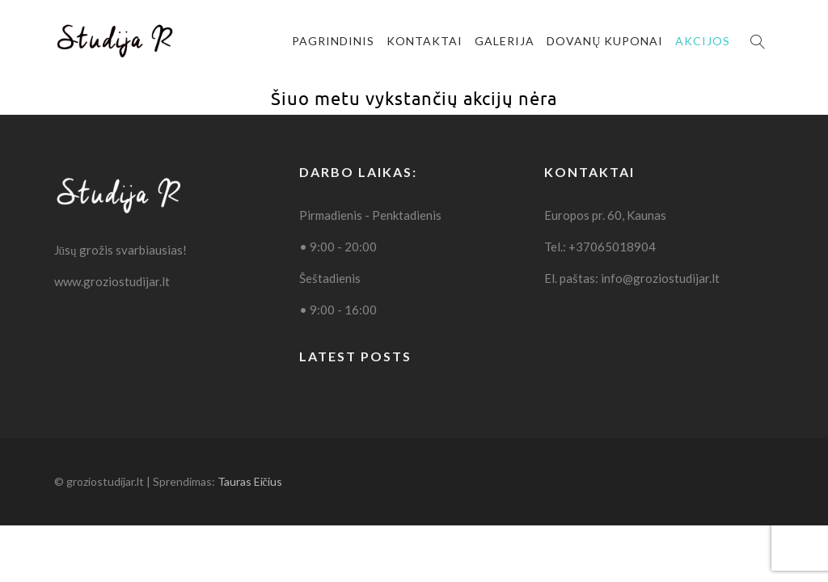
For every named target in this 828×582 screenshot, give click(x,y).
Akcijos (702, 41)
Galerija (504, 41)
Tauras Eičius (250, 481)
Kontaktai (425, 41)
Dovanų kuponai (605, 41)
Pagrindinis (333, 41)
